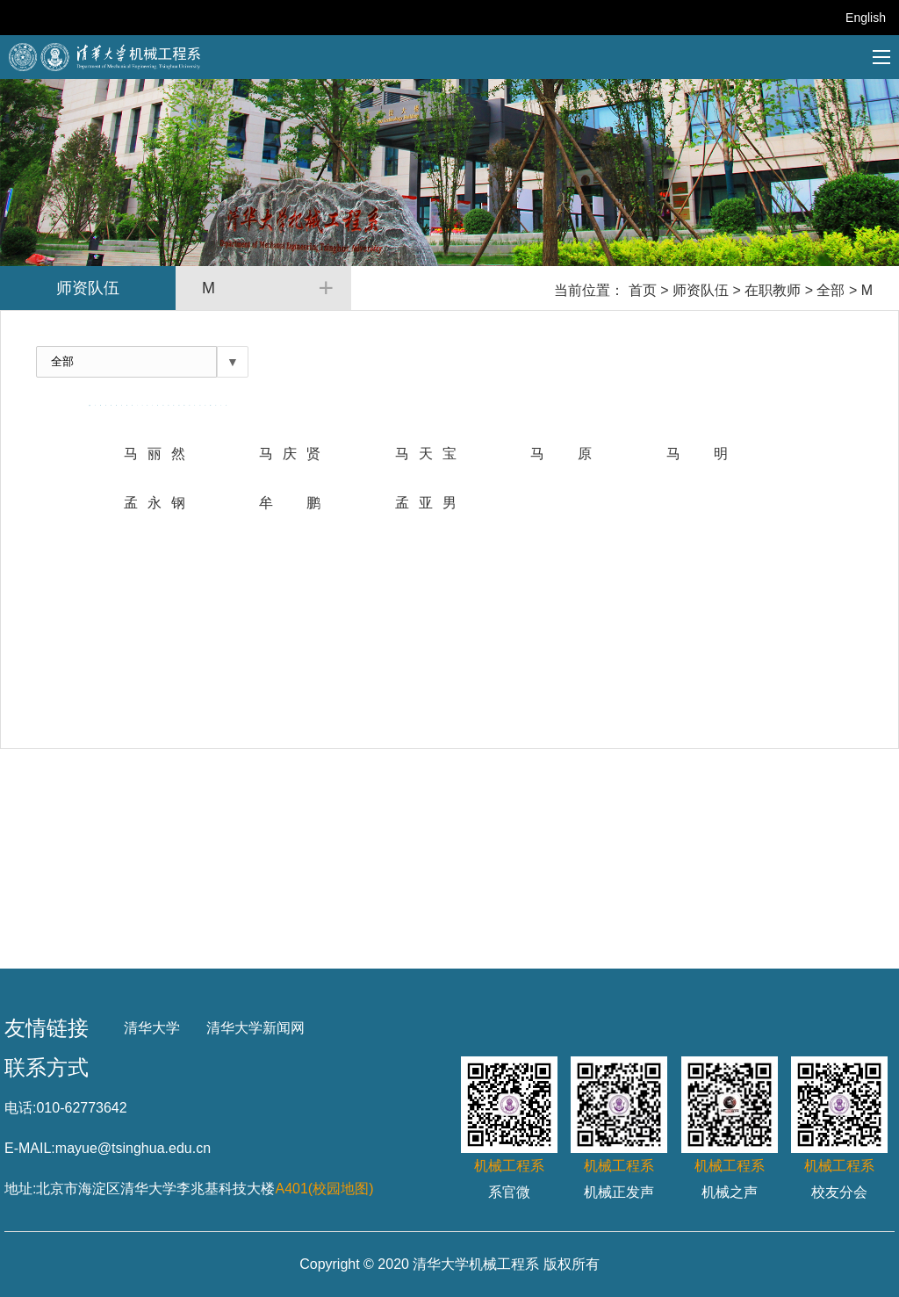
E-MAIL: (29, 1148)
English (865, 18)
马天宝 (426, 453)
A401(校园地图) (324, 1188)
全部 (830, 290)
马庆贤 (289, 453)
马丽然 (154, 453)
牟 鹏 (289, 502)
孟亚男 (426, 502)
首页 (643, 290)
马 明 (697, 453)
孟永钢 (154, 502)
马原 (561, 453)
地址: (20, 1188)
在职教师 (772, 290)
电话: (20, 1107)
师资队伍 (700, 290)
